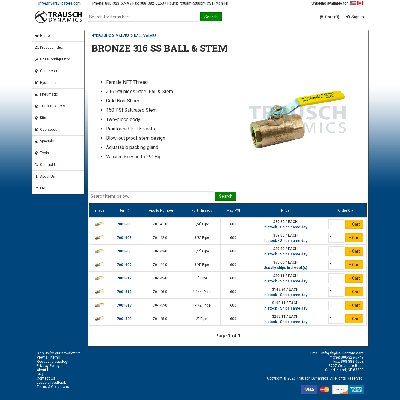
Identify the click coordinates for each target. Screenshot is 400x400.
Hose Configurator (52, 59)
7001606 (124, 251)
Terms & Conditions (53, 387)
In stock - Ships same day (285, 227)
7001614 (124, 292)
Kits (40, 118)
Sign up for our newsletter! (58, 353)
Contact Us (47, 165)
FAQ (41, 188)
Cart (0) (329, 16)
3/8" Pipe (201, 238)
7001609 (124, 265)
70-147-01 (161, 305)
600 (233, 224)
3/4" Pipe (201, 265)
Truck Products (50, 106)
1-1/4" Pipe (202, 292)
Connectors (47, 71)
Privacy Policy (48, 366)
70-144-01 (161, 265)
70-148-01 (161, 319)
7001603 (124, 238)
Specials (44, 141)
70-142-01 (161, 238)
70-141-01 (161, 224)
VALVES (122, 36)
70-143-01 (161, 251)
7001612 (124, 278)
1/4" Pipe (201, 224)
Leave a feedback (51, 382)
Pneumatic (46, 94)
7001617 (124, 305)
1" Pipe (201, 278)
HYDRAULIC (101, 36)
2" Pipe (201, 319)
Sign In (357, 16)
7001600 (124, 224)
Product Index (49, 47)
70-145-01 (161, 278)
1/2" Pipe (201, 251)
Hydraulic (45, 83)
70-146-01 (161, 292)
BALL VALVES (145, 36)
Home (42, 36)
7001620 (124, 319)
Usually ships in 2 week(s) (285, 268)
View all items (48, 357)
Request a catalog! (52, 361)
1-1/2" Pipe (202, 305)
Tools (42, 153)
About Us (45, 176)
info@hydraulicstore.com (59, 3)
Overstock (46, 129)
